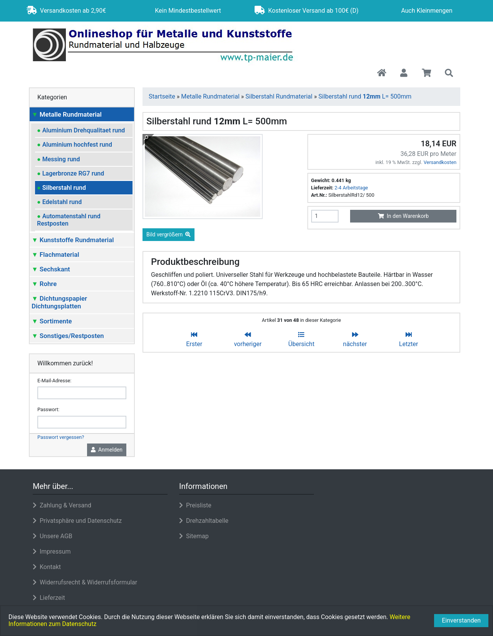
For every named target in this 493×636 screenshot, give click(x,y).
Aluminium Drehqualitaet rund (81, 130)
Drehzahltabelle (203, 520)
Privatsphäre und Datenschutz (77, 520)
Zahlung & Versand (62, 505)
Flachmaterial (55, 254)
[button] (403, 73)
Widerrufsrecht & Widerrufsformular (85, 582)
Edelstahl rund (59, 202)
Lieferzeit (49, 597)
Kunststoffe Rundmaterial (73, 240)
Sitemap (194, 536)
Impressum (51, 551)
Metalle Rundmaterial (67, 114)
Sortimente (52, 321)
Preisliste (195, 505)
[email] (81, 393)
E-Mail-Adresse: (54, 380)
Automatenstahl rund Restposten (69, 220)
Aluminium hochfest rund (74, 144)
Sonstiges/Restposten (68, 336)
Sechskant (51, 269)
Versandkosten (440, 162)
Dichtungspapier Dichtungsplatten (59, 302)
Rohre (44, 284)
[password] (81, 422)
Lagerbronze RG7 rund (70, 173)
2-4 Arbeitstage (351, 188)
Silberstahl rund (61, 187)
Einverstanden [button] (461, 620)
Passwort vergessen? (60, 437)
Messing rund (58, 159)
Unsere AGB (52, 536)
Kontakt (47, 567)
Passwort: (48, 409)
